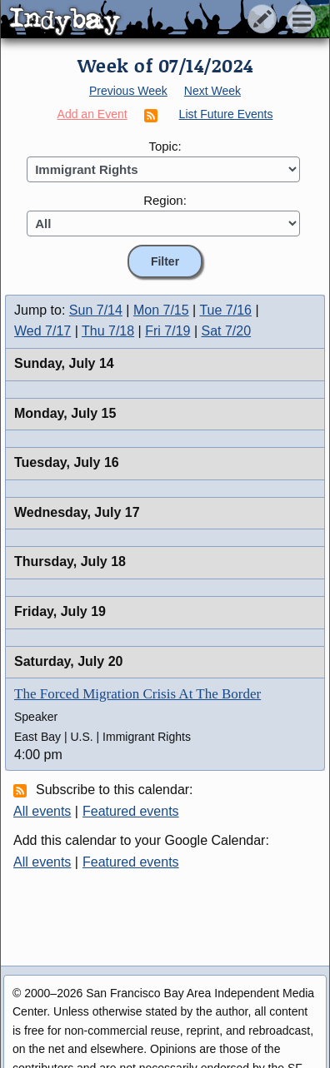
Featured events (130, 811)
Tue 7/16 (225, 310)
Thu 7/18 (108, 331)
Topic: (164, 146)
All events (42, 811)
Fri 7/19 (167, 331)
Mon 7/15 (161, 310)
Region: (165, 200)
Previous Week (128, 90)
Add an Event (93, 114)
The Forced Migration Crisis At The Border (137, 694)
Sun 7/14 (95, 310)
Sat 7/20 (227, 331)
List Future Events (226, 114)
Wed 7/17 (42, 331)
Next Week (212, 90)
